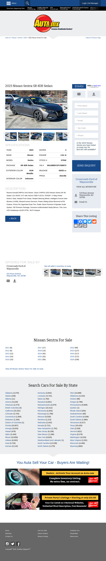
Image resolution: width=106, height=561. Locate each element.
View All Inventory (86, 217)
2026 (72, 359)
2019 (40, 354)
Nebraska (42, 423)
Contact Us (9, 536)
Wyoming (74, 446)
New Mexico (43, 434)
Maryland (41, 402)
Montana (41, 420)
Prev (6, 108)
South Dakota (75, 420)
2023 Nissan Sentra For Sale (37, 37)
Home (7, 530)
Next (65, 108)
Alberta (8, 399)
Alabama (9, 393)
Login (90, 3)
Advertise (8, 533)
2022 (72, 348)
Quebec (73, 408)
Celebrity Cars (75, 530)
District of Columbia (13, 423)
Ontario (73, 399)
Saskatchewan (76, 414)
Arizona (8, 402)
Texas (72, 425)
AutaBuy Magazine (23, 549)
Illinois (7, 437)
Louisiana (42, 396)
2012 (7, 351)
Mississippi (42, 414)
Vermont (73, 431)
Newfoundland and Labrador (49, 440)
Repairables (74, 533)
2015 (7, 359)
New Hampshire (44, 428)
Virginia (73, 434)
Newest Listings (43, 536)
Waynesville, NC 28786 (18, 295)
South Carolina (76, 417)
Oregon (73, 402)
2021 (40, 359)
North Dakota (43, 446)
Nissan (14, 37)
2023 (25, 37)
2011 (7, 348)
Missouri (41, 417)
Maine (40, 399)
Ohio (72, 393)
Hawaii (8, 431)
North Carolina (44, 443)
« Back (12, 218)
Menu (11, 3)
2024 (72, 354)
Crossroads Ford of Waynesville (86, 211)
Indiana (8, 440)
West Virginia (75, 440)
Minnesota (42, 411)
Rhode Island (75, 411)
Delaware (9, 420)
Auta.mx (7, 37)
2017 (40, 348)
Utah (72, 428)
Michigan (41, 408)
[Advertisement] (53, 60)
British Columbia (12, 408)
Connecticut (10, 417)
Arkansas (9, 405)
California (9, 411)
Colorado (9, 414)
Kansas (8, 446)
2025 (72, 356)
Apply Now (97, 86)
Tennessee (74, 423)
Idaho (7, 434)
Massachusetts (44, 405)
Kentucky (41, 393)
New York (42, 437)
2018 (40, 351)
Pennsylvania (75, 405)
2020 (40, 356)
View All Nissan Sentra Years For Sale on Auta (24, 369)
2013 (7, 354)
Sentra (20, 37)
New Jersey (42, 431)
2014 (7, 356)
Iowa (7, 443)
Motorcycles (74, 536)
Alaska (8, 396)
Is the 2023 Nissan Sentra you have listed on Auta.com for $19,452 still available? (86, 148)
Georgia (8, 428)
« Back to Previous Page (93, 37)
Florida (8, 425)
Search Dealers (43, 533)
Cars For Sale (42, 530)
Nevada (41, 425)
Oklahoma (74, 396)
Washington (75, 437)
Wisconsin (74, 443)
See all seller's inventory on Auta (57, 286)
